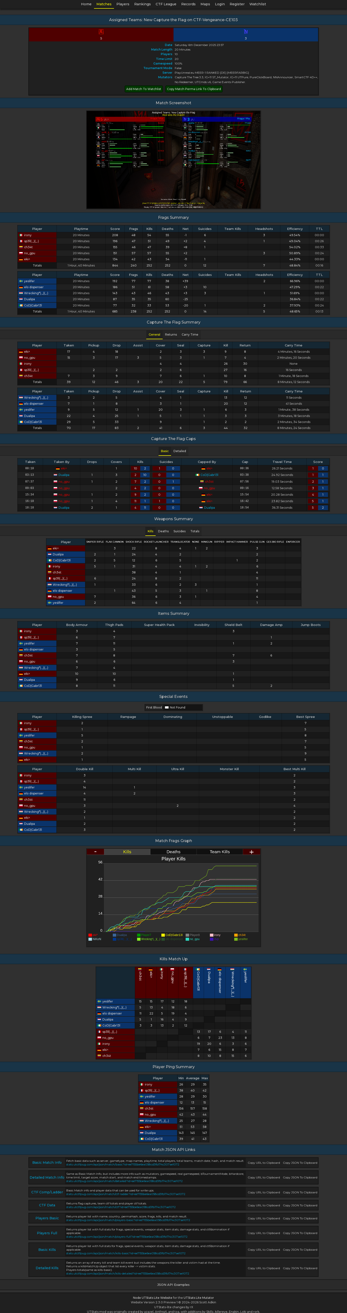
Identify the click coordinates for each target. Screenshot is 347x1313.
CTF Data (47, 1202)
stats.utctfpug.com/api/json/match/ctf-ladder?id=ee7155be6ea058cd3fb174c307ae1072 (125, 1190)
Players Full (47, 1230)
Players (122, 4)
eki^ (24, 259)
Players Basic (47, 1215)
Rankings (142, 4)
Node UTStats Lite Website (152, 1294)
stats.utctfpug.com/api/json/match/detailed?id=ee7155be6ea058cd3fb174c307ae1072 (124, 1177)
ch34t (26, 247)
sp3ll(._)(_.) (29, 241)
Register (237, 4)
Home (86, 4)
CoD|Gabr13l (30, 305)
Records (188, 4)
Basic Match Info (47, 1159)
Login (220, 4)
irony (25, 235)
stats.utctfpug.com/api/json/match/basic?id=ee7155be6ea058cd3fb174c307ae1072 (122, 1161)
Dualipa (27, 299)
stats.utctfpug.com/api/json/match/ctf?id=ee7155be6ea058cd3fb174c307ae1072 (121, 1203)
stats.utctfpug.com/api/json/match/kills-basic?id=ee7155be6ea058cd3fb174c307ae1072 (126, 1250)
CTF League (166, 4)
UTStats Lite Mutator (199, 1294)
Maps (205, 4)
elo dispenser (31, 287)
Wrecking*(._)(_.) (33, 293)
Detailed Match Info (47, 1174)
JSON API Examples (173, 1281)
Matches (104, 4)
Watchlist (257, 4)
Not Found (175, 704)
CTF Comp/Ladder (47, 1189)
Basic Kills (47, 1246)
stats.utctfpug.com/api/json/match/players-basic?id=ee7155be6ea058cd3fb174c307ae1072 (128, 1216)
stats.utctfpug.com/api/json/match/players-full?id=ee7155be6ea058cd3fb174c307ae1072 (126, 1233)
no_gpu (27, 253)
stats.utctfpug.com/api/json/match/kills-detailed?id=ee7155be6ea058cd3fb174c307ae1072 (127, 1270)
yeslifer (27, 281)
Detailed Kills (47, 1264)
